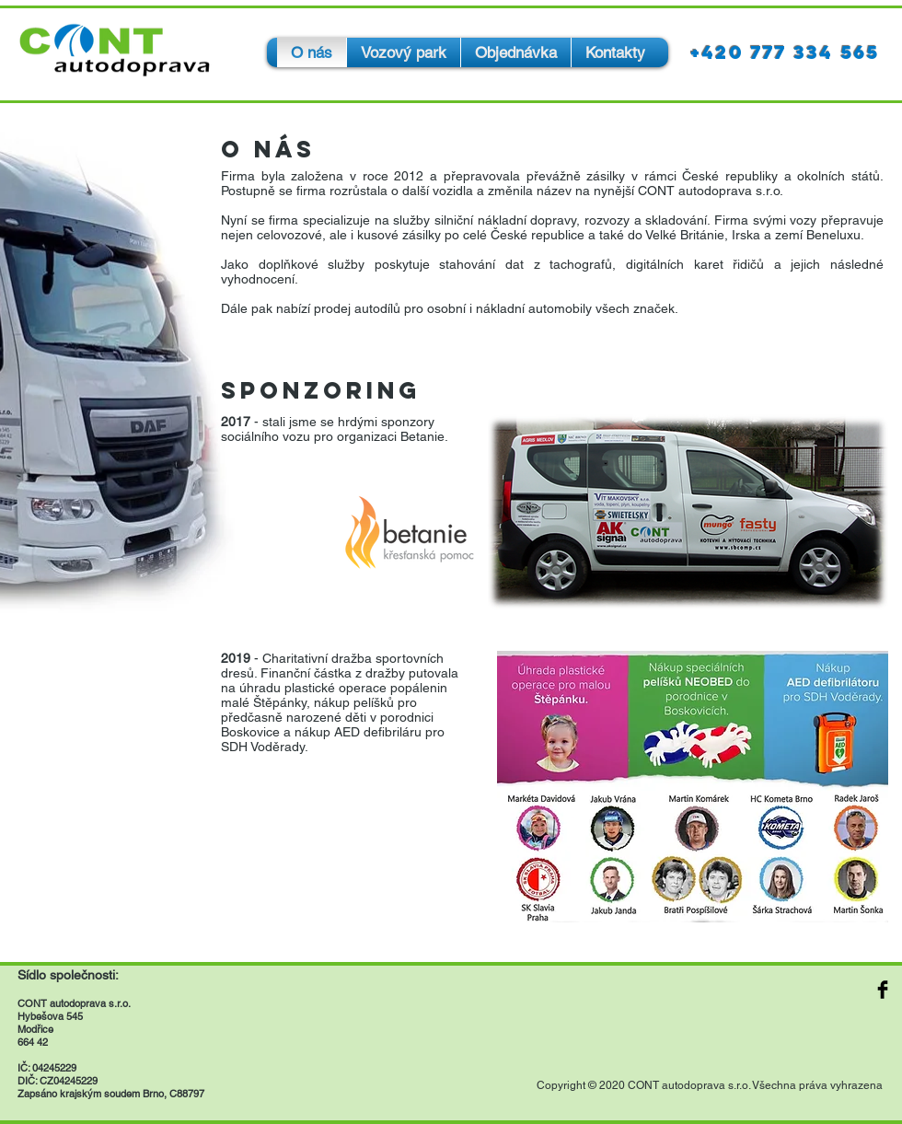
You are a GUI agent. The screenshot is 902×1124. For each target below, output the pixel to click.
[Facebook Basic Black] (882, 989)
